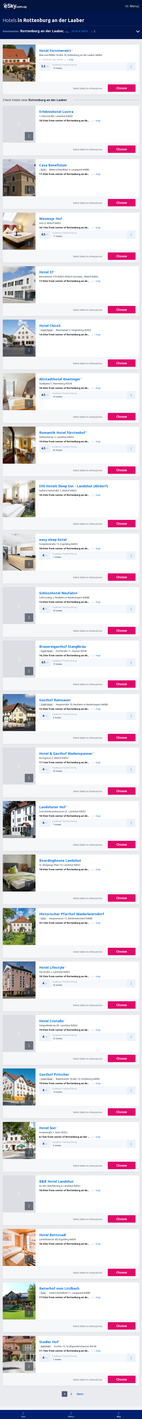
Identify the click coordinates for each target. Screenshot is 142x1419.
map (70, 59)
